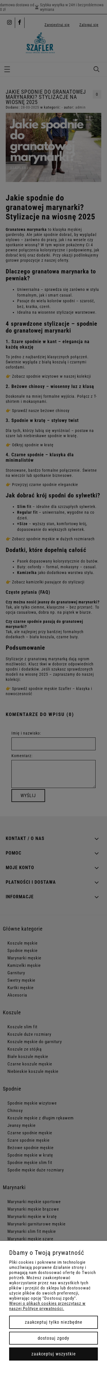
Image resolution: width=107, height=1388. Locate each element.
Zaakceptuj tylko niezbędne (53, 1322)
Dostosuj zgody (53, 1338)
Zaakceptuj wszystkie (53, 1354)
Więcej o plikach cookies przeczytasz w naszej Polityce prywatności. (47, 1306)
